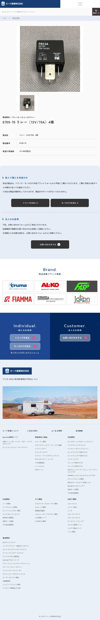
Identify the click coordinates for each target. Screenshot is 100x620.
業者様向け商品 (41, 437)
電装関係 (6, 538)
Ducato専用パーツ (10, 437)
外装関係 (71, 437)
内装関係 (6, 499)
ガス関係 (38, 499)
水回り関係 (72, 499)
